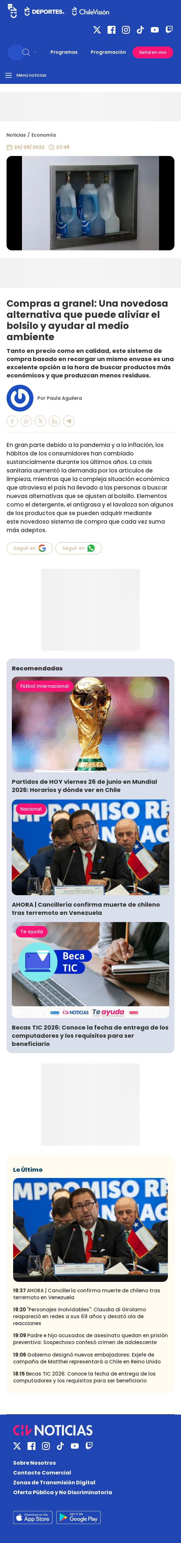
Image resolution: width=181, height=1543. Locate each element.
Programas (64, 52)
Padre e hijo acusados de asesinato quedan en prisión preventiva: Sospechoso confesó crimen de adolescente (90, 1339)
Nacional (31, 809)
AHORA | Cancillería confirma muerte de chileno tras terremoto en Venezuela (86, 908)
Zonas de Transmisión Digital (54, 1482)
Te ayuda (31, 931)
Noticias (16, 135)
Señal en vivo (153, 52)
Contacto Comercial (42, 1472)
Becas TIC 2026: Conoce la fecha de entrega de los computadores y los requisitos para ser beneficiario (90, 1035)
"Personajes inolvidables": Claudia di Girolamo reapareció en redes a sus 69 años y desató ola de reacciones (79, 1316)
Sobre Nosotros (34, 1463)
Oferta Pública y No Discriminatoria (62, 1492)
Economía (43, 135)
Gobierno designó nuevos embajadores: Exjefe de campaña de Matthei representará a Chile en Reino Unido (87, 1358)
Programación (108, 52)
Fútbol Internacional (44, 686)
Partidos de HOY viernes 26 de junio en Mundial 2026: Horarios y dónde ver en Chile (84, 786)
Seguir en (29, 548)
